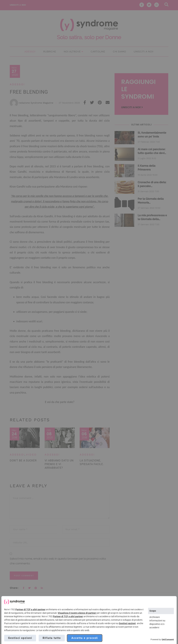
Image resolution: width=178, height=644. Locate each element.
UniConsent (168, 639)
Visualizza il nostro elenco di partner (77, 613)
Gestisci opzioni (127, 623)
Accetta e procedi (84, 638)
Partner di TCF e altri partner (30, 609)
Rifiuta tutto (52, 638)
